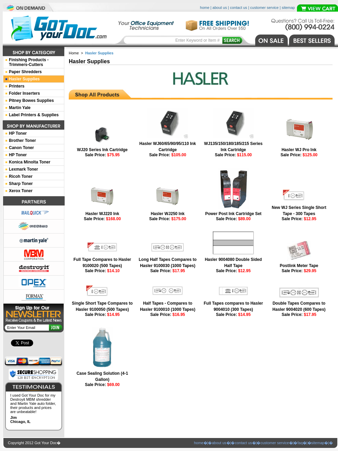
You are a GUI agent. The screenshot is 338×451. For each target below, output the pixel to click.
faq (299, 443)
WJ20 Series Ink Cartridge (102, 149)
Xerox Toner (20, 190)
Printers (16, 86)
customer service (264, 7)
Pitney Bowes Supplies (31, 100)
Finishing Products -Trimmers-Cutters (29, 62)
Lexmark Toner (23, 169)
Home (74, 53)
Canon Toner (21, 147)
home (205, 7)
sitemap (288, 7)
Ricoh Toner (20, 176)
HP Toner (18, 133)
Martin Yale (19, 107)
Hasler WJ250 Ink (168, 213)
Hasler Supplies (24, 79)
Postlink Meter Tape (299, 265)
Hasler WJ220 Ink (102, 213)
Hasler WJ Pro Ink (299, 149)
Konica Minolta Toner (29, 162)
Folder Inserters (24, 93)
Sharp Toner (21, 183)
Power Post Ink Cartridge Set (233, 213)
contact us (238, 7)
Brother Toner (22, 140)
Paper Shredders (25, 71)
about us (219, 7)
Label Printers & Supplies (33, 114)
